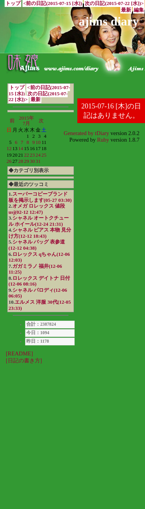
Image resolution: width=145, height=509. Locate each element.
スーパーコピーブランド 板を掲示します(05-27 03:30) (40, 197)
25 (43, 155)
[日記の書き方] (24, 360)
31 (38, 161)
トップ (12, 3)
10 (38, 142)
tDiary (102, 133)
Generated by (79, 133)
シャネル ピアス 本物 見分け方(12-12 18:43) (40, 233)
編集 (139, 10)
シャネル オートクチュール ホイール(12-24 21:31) (39, 221)
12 (9, 148)
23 (32, 155)
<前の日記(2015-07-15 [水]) (52, 3)
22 (26, 155)
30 (32, 161)
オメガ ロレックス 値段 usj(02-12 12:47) (37, 209)
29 (26, 161)
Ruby (103, 140)
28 (20, 161)
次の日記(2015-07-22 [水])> (114, 3)
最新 (126, 10)
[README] (19, 353)
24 (38, 155)
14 (20, 148)
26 (9, 161)
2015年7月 (26, 120)
